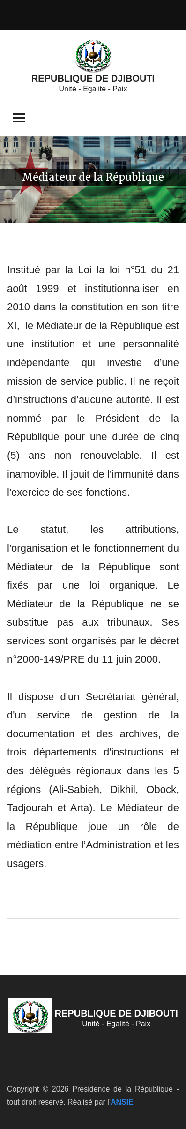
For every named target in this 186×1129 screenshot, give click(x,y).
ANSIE (122, 1102)
